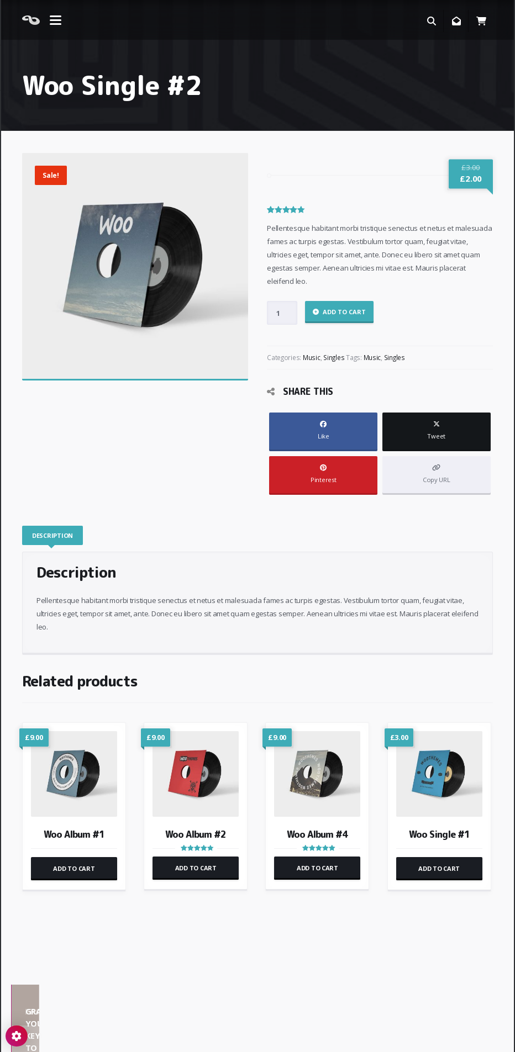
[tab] (53, 535)
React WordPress (52, 1036)
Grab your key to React (386, 999)
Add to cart (344, 312)
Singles (333, 357)
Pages (193, 999)
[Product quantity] (282, 313)
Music (311, 357)
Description (52, 535)
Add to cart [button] (73, 868)
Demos (64, 999)
